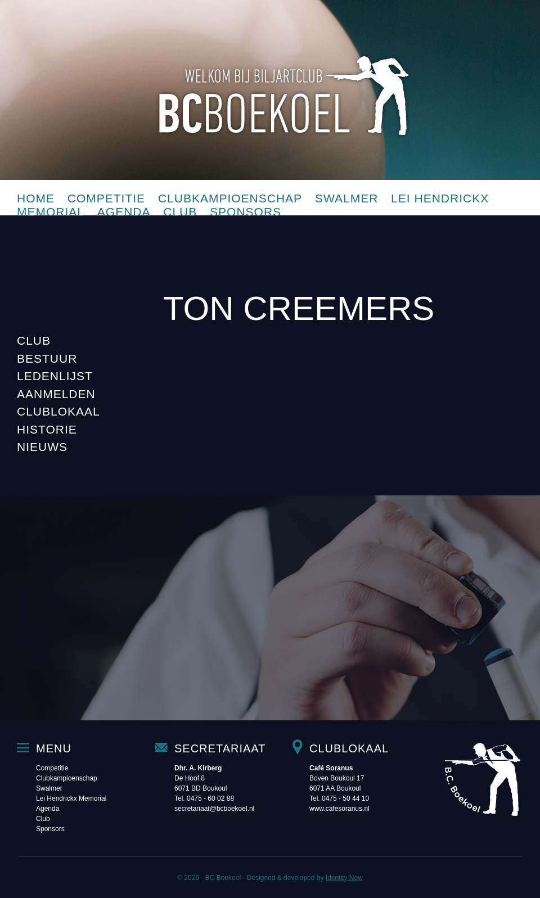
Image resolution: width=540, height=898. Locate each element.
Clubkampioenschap (230, 198)
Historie (47, 429)
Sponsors (245, 211)
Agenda (124, 211)
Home (36, 198)
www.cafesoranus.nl (339, 809)
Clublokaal (58, 411)
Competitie (106, 198)
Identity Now (344, 878)
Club (180, 211)
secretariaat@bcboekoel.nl (214, 809)
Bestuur (47, 358)
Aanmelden (56, 393)
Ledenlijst (55, 375)
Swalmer (346, 198)
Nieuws (42, 446)
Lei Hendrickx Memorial (71, 798)
